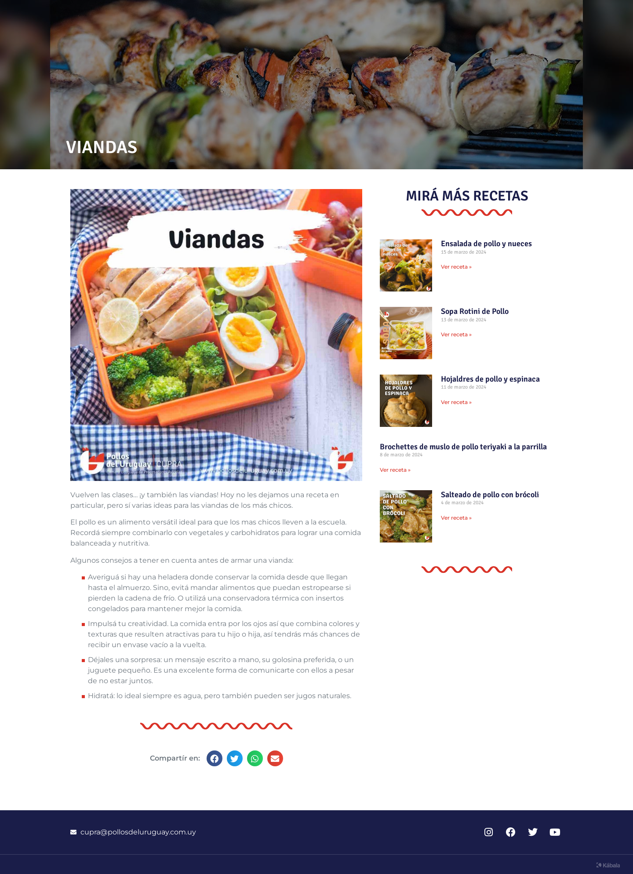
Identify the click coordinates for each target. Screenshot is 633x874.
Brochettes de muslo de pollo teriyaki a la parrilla (463, 447)
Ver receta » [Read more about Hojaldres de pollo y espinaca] (456, 402)
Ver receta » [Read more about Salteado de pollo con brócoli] (456, 517)
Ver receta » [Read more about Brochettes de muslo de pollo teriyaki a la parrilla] (395, 469)
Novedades (329, 16)
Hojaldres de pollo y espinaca (490, 379)
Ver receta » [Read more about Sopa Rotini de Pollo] (456, 334)
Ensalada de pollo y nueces (486, 243)
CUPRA (539, 16)
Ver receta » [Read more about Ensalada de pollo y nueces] (456, 266)
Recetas (398, 16)
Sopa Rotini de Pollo (475, 311)
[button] (214, 758)
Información (470, 16)
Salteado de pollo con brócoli (490, 494)
